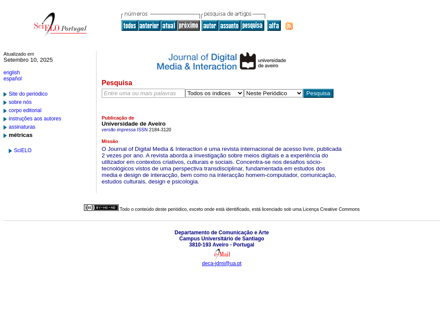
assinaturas (22, 127)
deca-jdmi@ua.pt (222, 263)
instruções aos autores (35, 119)
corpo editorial (25, 110)
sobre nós (20, 102)
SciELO (23, 150)
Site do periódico (28, 94)
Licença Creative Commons (331, 209)
